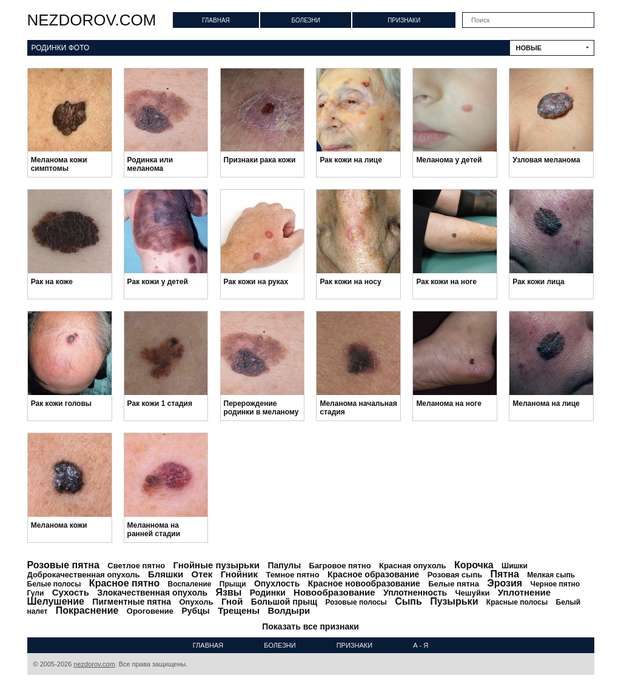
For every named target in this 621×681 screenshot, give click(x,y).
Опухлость (277, 583)
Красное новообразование (364, 583)
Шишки (515, 566)
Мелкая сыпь (551, 575)
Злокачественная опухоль (152, 592)
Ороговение (150, 611)
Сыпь (408, 601)
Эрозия (504, 583)
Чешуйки (472, 592)
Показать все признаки (310, 626)
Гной (232, 601)
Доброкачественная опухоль (83, 574)
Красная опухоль (412, 565)
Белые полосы (54, 584)
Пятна (505, 574)
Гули (35, 593)
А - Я (420, 645)
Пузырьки (454, 601)
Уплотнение (524, 592)
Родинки (268, 592)
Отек (202, 574)
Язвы (229, 592)
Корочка (474, 565)
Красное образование (373, 574)
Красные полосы (517, 602)
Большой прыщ (284, 601)
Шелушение (55, 601)
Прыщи (233, 584)
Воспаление (190, 584)
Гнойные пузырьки (216, 565)
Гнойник (239, 574)
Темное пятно (292, 574)
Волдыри (288, 610)
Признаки (404, 20)
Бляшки (165, 574)
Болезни (305, 20)
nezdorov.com (91, 20)
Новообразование (334, 592)
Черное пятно (555, 584)
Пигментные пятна (131, 601)
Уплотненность (415, 592)
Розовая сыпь (455, 574)
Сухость (70, 592)
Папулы (284, 565)
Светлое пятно (136, 565)
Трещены (239, 610)
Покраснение (87, 610)
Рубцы (195, 611)
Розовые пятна (63, 565)
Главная (216, 20)
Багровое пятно (340, 565)
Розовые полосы (355, 602)
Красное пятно (124, 583)
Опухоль (196, 601)
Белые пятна (453, 583)
